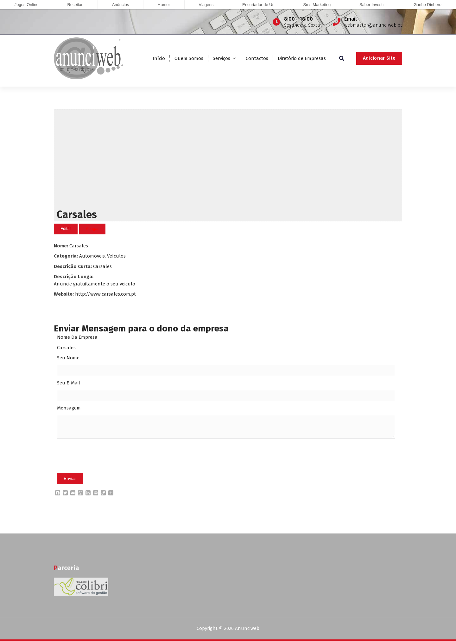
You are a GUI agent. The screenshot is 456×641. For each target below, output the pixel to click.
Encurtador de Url (258, 4)
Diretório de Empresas (302, 58)
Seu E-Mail (68, 383)
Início (159, 58)
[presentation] (105, 465)
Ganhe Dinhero (427, 4)
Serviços (221, 58)
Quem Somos (188, 58)
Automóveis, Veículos (102, 255)
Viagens (206, 4)
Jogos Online (27, 4)
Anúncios (120, 4)
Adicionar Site (379, 58)
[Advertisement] (228, 157)
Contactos (257, 58)
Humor (164, 4)
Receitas (75, 4)
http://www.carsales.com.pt (105, 294)
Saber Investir (372, 4)
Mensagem (69, 408)
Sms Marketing (317, 4)
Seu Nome (68, 358)
